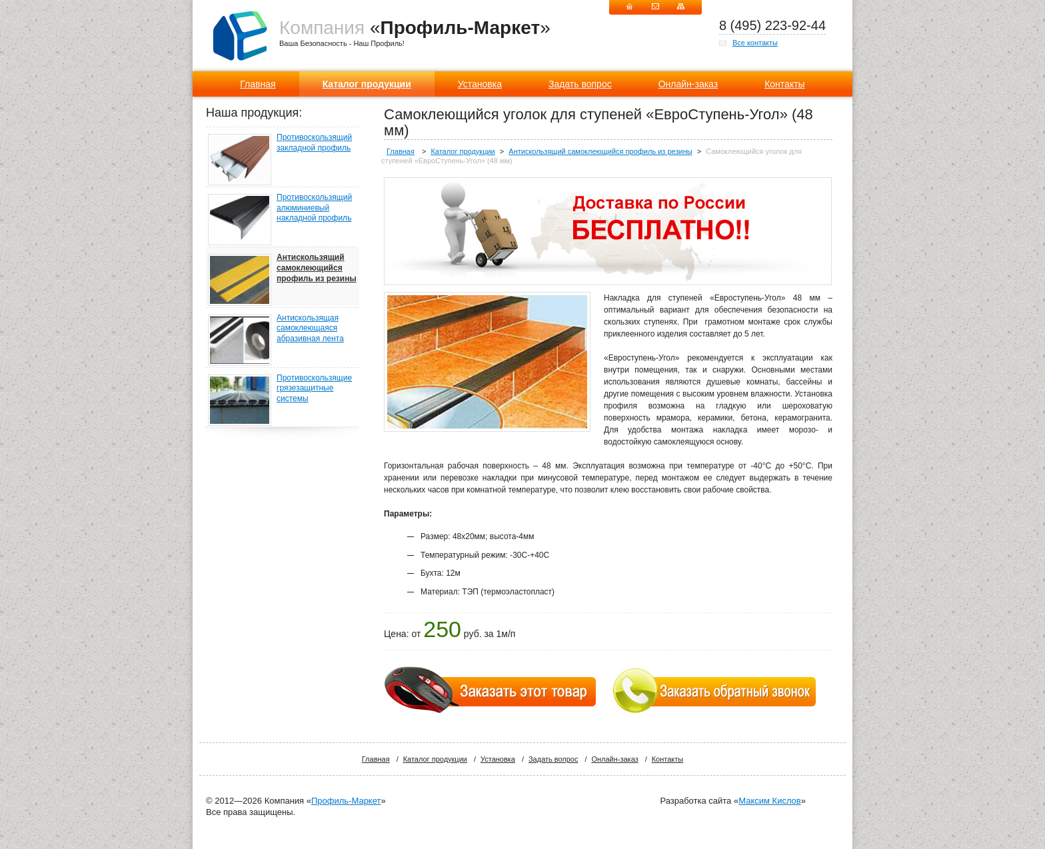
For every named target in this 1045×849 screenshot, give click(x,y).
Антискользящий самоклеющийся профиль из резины (317, 268)
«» (414, 27)
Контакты (784, 84)
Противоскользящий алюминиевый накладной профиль (314, 208)
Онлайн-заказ (688, 84)
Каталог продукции (367, 84)
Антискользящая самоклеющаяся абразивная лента (310, 328)
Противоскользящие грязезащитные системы (314, 388)
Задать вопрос (580, 84)
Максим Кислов (769, 801)
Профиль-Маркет (346, 801)
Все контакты (755, 43)
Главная (257, 84)
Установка (480, 84)
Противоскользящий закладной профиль (314, 143)
